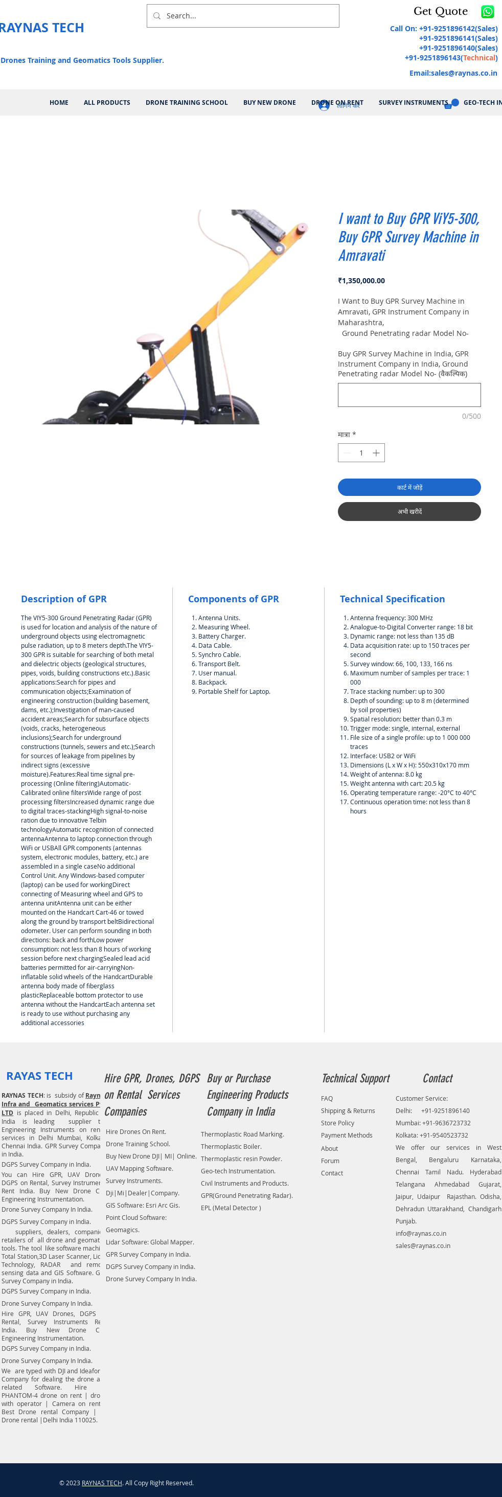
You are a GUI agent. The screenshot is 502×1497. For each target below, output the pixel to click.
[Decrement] (345, 453)
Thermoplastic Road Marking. (242, 1134)
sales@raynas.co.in (464, 73)
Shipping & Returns (348, 1110)
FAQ (327, 1098)
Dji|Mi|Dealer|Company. (142, 1193)
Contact (332, 1173)
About (329, 1148)
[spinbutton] (361, 453)
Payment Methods (347, 1135)
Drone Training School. (138, 1144)
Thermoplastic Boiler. (231, 1146)
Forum (330, 1160)
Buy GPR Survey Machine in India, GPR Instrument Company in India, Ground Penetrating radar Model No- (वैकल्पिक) (403, 363)
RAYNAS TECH (102, 1483)
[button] (443, 11)
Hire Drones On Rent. (136, 1131)
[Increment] (377, 453)
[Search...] (242, 16)
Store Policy (337, 1123)
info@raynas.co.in (421, 1233)
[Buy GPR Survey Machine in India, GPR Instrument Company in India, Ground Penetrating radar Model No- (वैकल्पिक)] (409, 395)
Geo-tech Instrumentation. (238, 1171)
